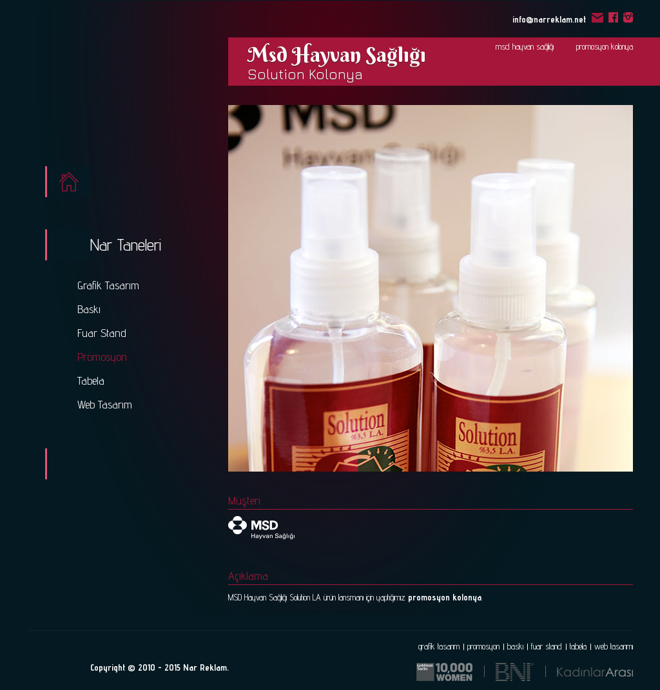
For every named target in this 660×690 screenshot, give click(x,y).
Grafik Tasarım (108, 285)
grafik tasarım (439, 646)
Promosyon (102, 356)
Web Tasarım (104, 404)
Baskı (89, 309)
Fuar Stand (101, 333)
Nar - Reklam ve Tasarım (97, 85)
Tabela (90, 380)
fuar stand (546, 646)
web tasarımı (613, 646)
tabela (578, 646)
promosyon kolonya (604, 46)
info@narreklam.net (557, 18)
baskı (515, 646)
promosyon (483, 646)
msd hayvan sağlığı (525, 46)
